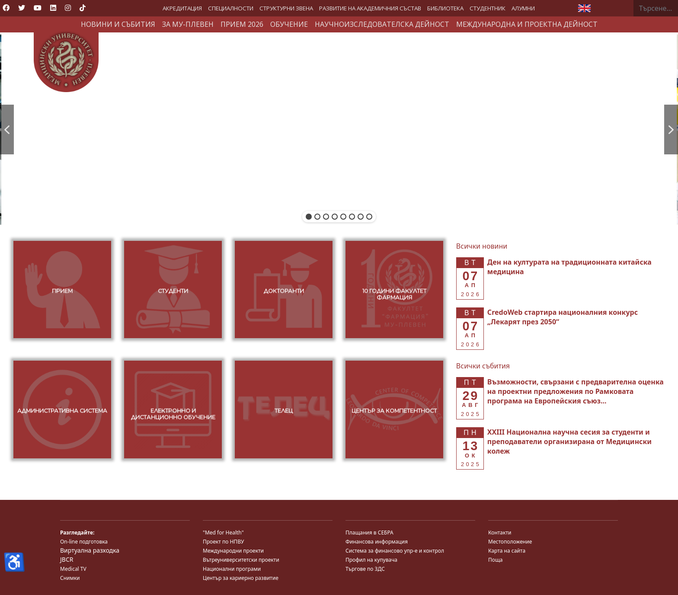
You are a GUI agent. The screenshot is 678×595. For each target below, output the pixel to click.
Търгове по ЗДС (365, 569)
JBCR (66, 559)
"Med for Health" (223, 532)
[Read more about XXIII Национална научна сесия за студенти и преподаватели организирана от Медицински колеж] (569, 441)
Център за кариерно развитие (240, 578)
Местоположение (510, 541)
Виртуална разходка (89, 550)
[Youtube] (38, 8)
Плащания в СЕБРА (369, 532)
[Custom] (83, 8)
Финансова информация (376, 541)
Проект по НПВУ (223, 541)
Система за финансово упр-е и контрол (394, 550)
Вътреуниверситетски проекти (241, 559)
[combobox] (655, 8)
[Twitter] (21, 8)
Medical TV (73, 569)
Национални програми (232, 569)
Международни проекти (233, 550)
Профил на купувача (371, 559)
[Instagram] (68, 8)
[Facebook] (6, 8)
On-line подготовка (84, 541)
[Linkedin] (53, 8)
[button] (7, 129)
